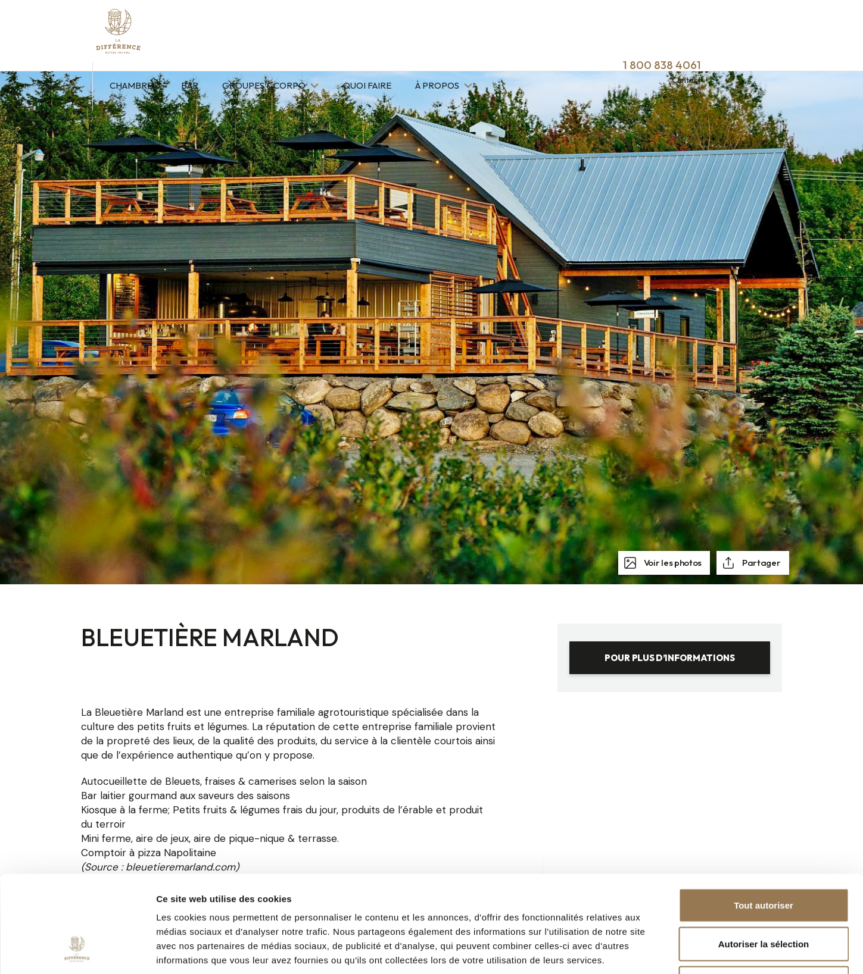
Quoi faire (455, 34)
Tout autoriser (763, 818)
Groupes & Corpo (352, 34)
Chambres (221, 34)
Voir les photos (672, 562)
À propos (526, 34)
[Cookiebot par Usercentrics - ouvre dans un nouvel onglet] (77, 951)
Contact (774, 28)
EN (784, 40)
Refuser (763, 896)
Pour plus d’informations (670, 657)
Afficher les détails (656, 950)
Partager (760, 562)
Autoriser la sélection (763, 857)
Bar (277, 34)
